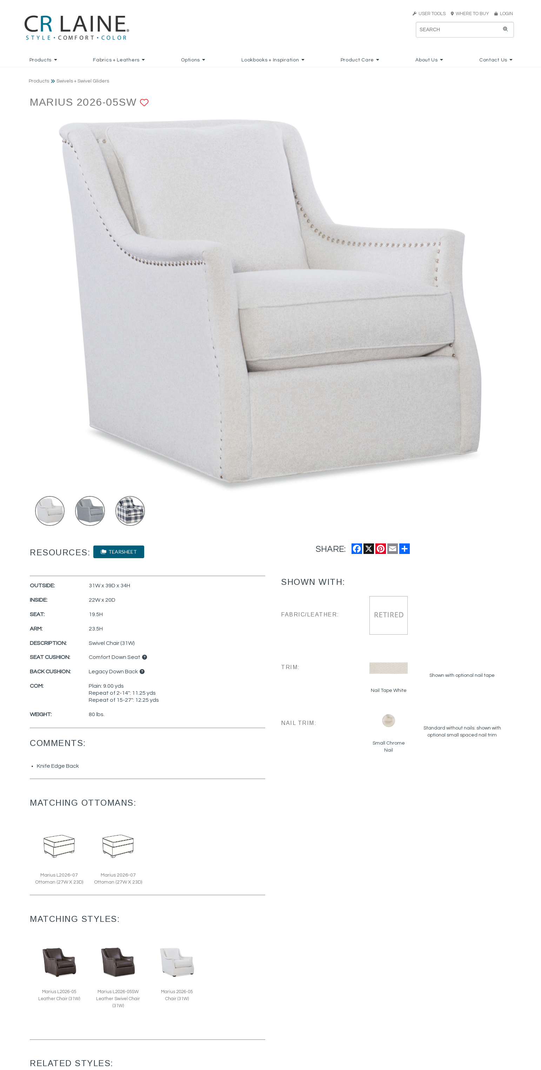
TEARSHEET (119, 552)
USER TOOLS (429, 13)
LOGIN (503, 13)
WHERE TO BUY (472, 13)
